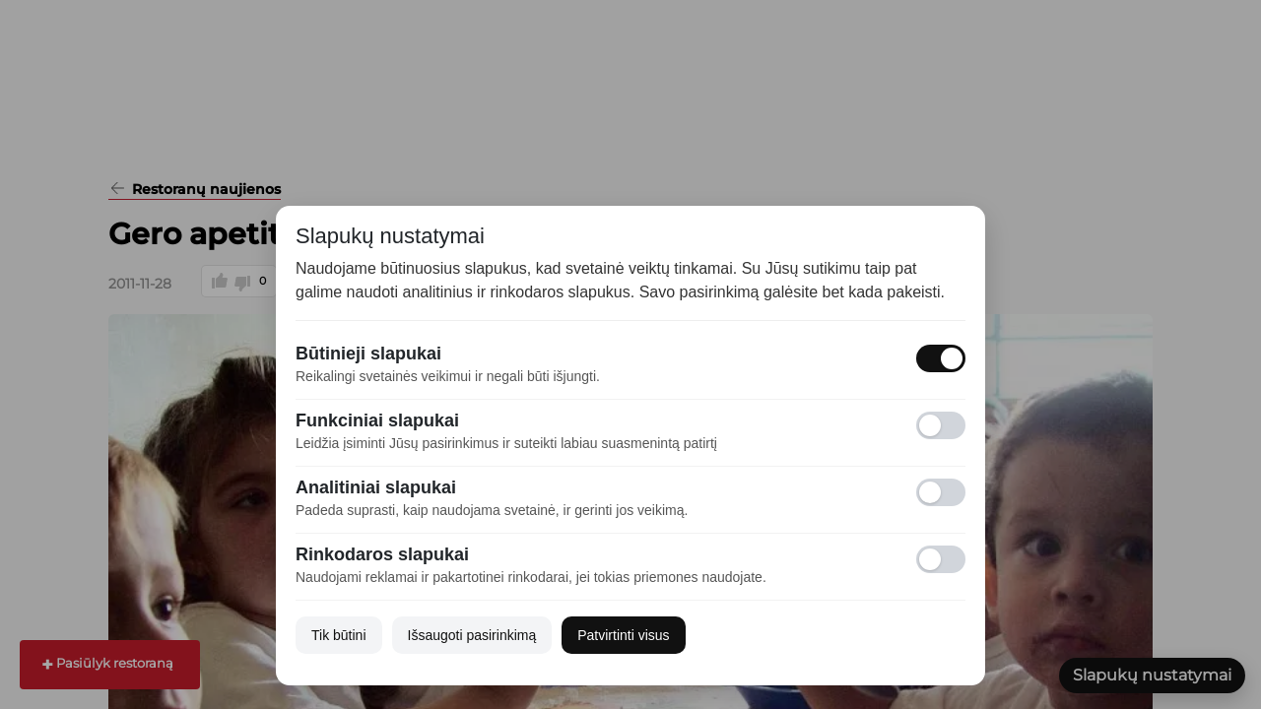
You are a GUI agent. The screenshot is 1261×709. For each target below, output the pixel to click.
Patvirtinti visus (623, 635)
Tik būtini (338, 635)
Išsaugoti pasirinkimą (472, 635)
